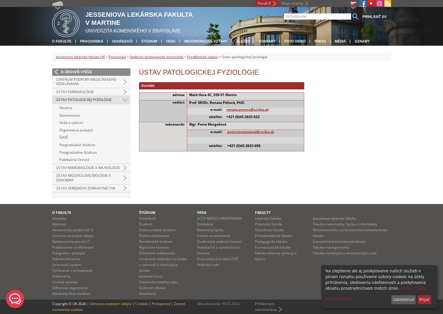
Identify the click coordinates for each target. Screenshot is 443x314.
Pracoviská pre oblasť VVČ (218, 258)
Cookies (141, 303)
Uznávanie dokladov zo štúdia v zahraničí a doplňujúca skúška (163, 264)
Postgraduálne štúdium (78, 152)
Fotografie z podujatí (68, 253)
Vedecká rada (208, 264)
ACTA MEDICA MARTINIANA (219, 218)
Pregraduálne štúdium (77, 144)
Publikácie (205, 224)
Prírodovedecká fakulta (273, 235)
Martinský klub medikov (71, 293)
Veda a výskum (71, 122)
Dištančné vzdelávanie (157, 253)
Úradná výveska (65, 282)
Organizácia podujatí (76, 130)
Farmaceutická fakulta (273, 247)
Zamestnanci (69, 115)
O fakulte (62, 41)
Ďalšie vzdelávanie (154, 235)
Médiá (340, 41)
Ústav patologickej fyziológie (84, 99)
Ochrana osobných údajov (73, 235)
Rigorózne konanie (154, 247)
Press (320, 41)
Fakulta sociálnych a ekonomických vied (344, 253)
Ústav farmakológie (75, 91)
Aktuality (59, 218)
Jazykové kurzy (151, 276)
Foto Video (295, 41)
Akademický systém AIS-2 (72, 229)
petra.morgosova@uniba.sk (250, 131)
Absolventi (147, 293)
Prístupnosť (161, 303)
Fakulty (262, 212)
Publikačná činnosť (74, 159)
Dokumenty (61, 276)
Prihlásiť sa (374, 17)
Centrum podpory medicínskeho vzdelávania (86, 82)
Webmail (59, 224)
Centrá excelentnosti (213, 235)
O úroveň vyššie (76, 71)
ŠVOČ (63, 137)
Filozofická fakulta (269, 229)
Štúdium (149, 41)
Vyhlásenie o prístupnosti (72, 270)
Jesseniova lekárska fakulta (334, 218)
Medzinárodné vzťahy (205, 41)
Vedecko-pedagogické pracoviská (156, 56)
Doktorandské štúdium (157, 229)
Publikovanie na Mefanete (73, 247)
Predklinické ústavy (202, 56)
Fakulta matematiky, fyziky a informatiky (345, 224)
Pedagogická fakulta (271, 241)
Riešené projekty (210, 229)
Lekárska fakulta (268, 218)
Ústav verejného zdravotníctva (85, 188)
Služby (243, 41)
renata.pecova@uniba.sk (247, 109)
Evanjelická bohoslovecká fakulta (339, 241)
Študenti (145, 224)
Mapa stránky (292, 3)
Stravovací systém (66, 264)
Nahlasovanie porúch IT (71, 241)
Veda (171, 41)
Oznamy (362, 41)
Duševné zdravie (152, 287)
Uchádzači (122, 41)
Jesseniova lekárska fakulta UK (80, 56)
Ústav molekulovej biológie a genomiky (83, 178)
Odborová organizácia (70, 287)
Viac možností (338, 298)
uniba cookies (414, 288)
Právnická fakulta (268, 224)
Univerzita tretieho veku (158, 282)
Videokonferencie (66, 258)
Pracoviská (91, 41)
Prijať (424, 299)
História (65, 107)
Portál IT (264, 3)
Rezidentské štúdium (155, 241)
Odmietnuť (403, 299)
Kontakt (267, 41)
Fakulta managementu (331, 247)
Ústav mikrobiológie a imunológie (88, 167)
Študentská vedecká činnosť (219, 241)
